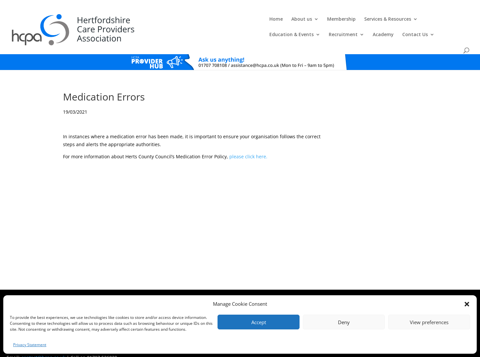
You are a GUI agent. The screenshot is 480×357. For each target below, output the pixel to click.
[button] (467, 304)
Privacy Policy (249, 288)
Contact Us (426, 20)
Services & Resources (242, 20)
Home (130, 20)
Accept (258, 322)
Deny (344, 322)
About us (156, 20)
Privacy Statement (29, 344)
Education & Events (303, 20)
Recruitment (354, 20)
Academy (394, 20)
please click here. (248, 142)
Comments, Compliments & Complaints (199, 288)
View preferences (429, 322)
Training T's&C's (279, 288)
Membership (195, 20)
